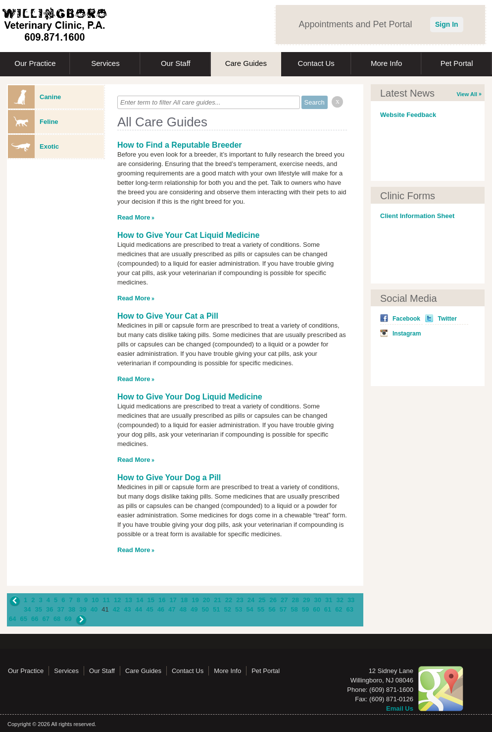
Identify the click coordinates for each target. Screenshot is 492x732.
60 (316, 609)
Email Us (399, 708)
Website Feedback (408, 114)
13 (128, 600)
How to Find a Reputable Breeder (179, 145)
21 (217, 600)
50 (205, 609)
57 (283, 609)
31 (328, 600)
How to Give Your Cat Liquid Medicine (188, 235)
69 (67, 618)
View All (466, 94)
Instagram (407, 333)
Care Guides (246, 63)
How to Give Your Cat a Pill (167, 316)
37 (60, 609)
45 (149, 609)
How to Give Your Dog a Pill (169, 477)
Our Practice (34, 63)
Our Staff (176, 63)
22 (228, 600)
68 (56, 618)
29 (306, 600)
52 (227, 609)
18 (184, 600)
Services (105, 63)
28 (295, 600)
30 (317, 600)
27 (284, 600)
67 (45, 618)
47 (171, 609)
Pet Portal (457, 63)
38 (71, 609)
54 (249, 609)
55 (260, 609)
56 (271, 609)
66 (34, 618)
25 (261, 600)
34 (27, 609)
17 (172, 600)
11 (106, 600)
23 (239, 600)
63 (349, 609)
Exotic (33, 146)
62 (338, 609)
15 (150, 600)
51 (216, 609)
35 (38, 609)
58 (294, 609)
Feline (33, 121)
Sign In (446, 24)
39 (82, 609)
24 (250, 600)
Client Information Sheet (417, 216)
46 (160, 609)
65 (23, 618)
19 (195, 600)
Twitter (447, 318)
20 (206, 600)
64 (12, 618)
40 (94, 609)
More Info (386, 63)
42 (116, 609)
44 (138, 609)
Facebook (406, 318)
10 (95, 600)
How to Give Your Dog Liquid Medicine (189, 397)
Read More (133, 217)
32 (339, 600)
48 (183, 609)
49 (194, 609)
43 (127, 609)
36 (49, 609)
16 (161, 600)
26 (273, 600)
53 (238, 609)
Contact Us (316, 63)
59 (305, 609)
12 (117, 600)
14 (139, 600)
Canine (34, 97)
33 (350, 600)
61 (327, 609)
